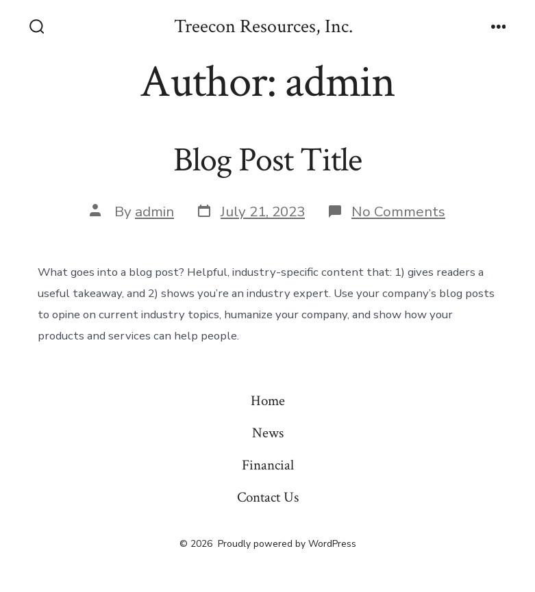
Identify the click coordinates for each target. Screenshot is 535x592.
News (268, 433)
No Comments (398, 211)
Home (268, 400)
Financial (268, 465)
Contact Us (268, 497)
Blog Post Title (267, 160)
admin (154, 211)
